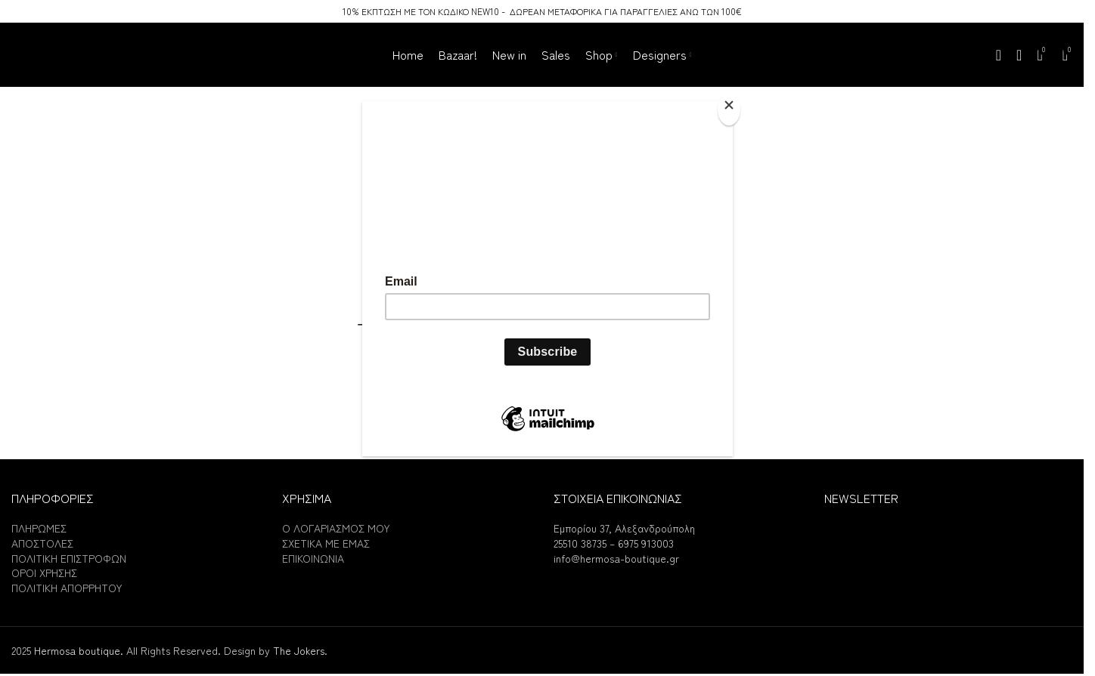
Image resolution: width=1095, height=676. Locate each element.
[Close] (729, 109)
